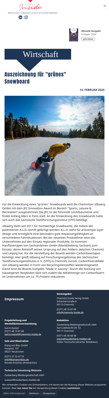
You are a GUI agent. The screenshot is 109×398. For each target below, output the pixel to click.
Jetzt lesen (88, 39)
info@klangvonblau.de (17, 359)
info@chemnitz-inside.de (70, 312)
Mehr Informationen (14, 393)
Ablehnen (34, 393)
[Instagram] (26, 17)
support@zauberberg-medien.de (22, 380)
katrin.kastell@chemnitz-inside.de (23, 334)
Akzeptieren (49, 393)
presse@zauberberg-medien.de (74, 338)
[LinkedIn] (20, 17)
